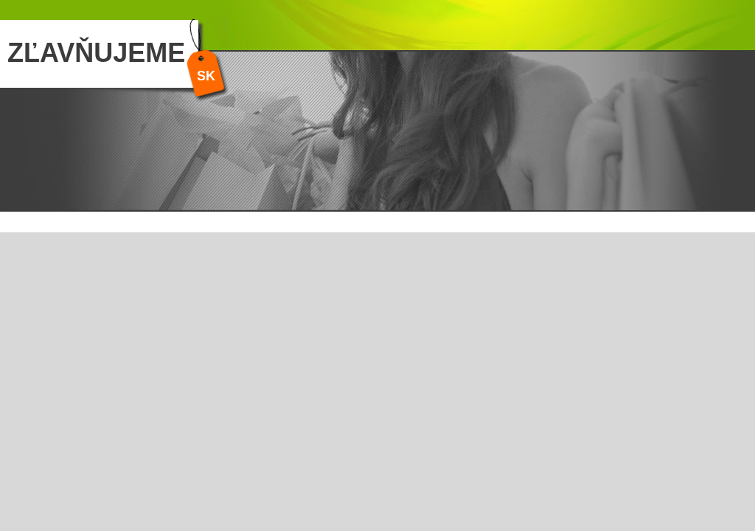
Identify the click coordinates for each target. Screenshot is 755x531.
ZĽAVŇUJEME (96, 53)
